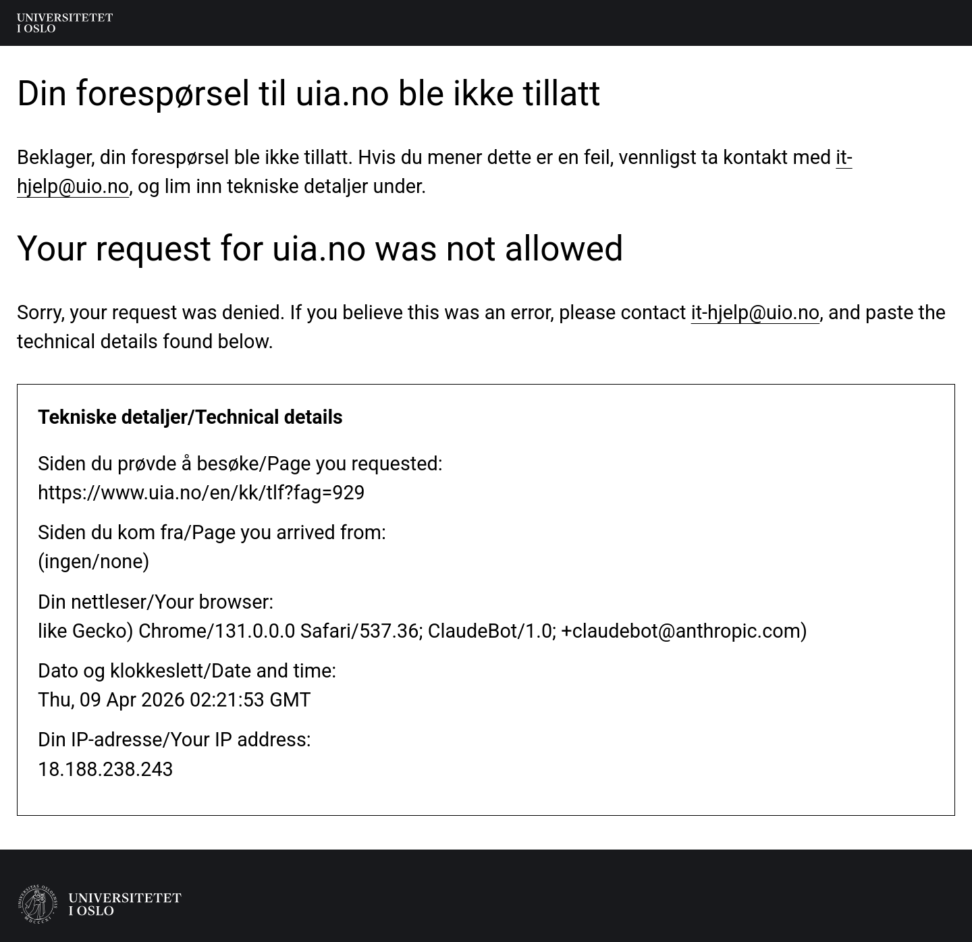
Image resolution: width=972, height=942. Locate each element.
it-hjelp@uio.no (755, 312)
